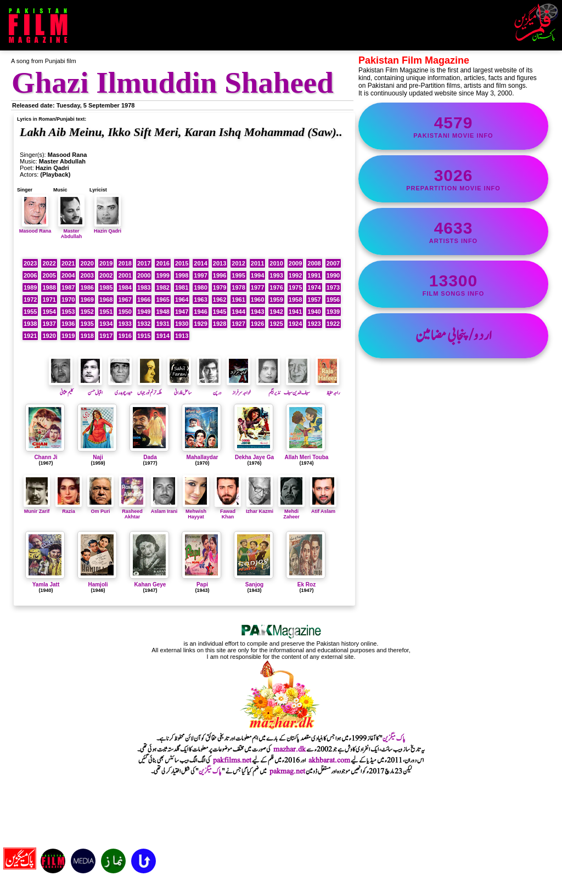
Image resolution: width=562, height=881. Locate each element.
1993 (276, 275)
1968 (106, 299)
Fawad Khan (228, 511)
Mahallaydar (202, 457)
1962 (219, 299)
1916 (124, 335)
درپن (209, 388)
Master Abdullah (71, 231)
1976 (276, 287)
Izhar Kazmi (259, 508)
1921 (30, 335)
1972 (30, 299)
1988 (48, 287)
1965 (162, 299)
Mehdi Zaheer (291, 511)
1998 (181, 275)
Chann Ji (45, 457)
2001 (124, 275)
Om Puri (100, 508)
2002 (106, 275)
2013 (219, 263)
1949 (143, 311)
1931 (162, 323)
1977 (257, 287)
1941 (295, 311)
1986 (86, 287)
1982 (162, 287)
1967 (124, 299)
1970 (68, 299)
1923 (314, 323)
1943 (257, 311)
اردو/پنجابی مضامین (453, 335)
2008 (314, 263)
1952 (86, 311)
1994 (257, 275)
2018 (124, 263)
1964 (181, 299)
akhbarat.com (329, 760)
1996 (219, 275)
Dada (149, 457)
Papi (202, 584)
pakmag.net (287, 771)
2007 (333, 263)
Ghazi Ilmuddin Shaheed (173, 82)
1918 (86, 335)
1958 (295, 299)
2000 (143, 275)
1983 (143, 287)
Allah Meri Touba (307, 457)
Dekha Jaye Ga (254, 457)
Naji (98, 457)
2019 (106, 263)
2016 (162, 263)
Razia (68, 508)
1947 (181, 311)
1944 (238, 311)
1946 (200, 311)
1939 (333, 311)
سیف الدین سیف (297, 388)
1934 (106, 323)
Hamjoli (98, 584)
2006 (30, 275)
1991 (314, 275)
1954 (48, 311)
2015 (181, 263)
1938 (30, 323)
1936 (68, 323)
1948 (162, 311)
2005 (48, 275)
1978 (238, 287)
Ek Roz (306, 584)
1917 (106, 335)
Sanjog (254, 584)
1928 (219, 323)
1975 (295, 287)
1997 (200, 275)
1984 (124, 287)
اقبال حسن (90, 388)
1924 (295, 323)
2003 (86, 275)
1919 (68, 335)
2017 (143, 263)
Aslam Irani (164, 508)
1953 (68, 311)
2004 (68, 275)
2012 (238, 263)
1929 (200, 323)
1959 (276, 299)
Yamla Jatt (45, 584)
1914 (162, 335)
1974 (314, 287)
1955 (30, 311)
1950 (124, 311)
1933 (124, 323)
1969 (86, 299)
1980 (200, 287)
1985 (106, 287)
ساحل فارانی (179, 388)
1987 (68, 287)
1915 (143, 335)
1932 (143, 323)
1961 (238, 299)
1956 (333, 299)
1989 (30, 287)
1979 (219, 287)
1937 (48, 323)
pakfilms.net (232, 760)
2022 (48, 263)
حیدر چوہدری (120, 388)
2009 (295, 263)
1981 (181, 287)
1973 (333, 287)
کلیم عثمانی (61, 388)
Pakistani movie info (453, 126)
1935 (86, 323)
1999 (162, 275)
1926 (257, 323)
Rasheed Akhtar (132, 511)
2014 (200, 263)
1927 (238, 323)
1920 (48, 335)
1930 (181, 323)
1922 (333, 323)
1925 (276, 323)
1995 (238, 275)
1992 (295, 275)
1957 (314, 299)
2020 (86, 263)
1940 (314, 311)
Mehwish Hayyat (196, 511)
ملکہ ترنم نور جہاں (149, 388)
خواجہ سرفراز (239, 388)
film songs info (453, 284)
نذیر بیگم (268, 388)
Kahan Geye (150, 584)
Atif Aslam (323, 508)
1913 (181, 335)
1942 (276, 311)
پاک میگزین (394, 738)
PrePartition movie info (453, 178)
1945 (219, 311)
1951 (106, 311)
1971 (48, 299)
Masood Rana (35, 228)
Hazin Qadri (107, 228)
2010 (276, 263)
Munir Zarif (37, 508)
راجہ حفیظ (328, 388)
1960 (257, 299)
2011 (257, 263)
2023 (30, 263)
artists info (453, 231)
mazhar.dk (289, 749)
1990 (333, 275)
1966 (143, 299)
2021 (68, 263)
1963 (200, 299)
